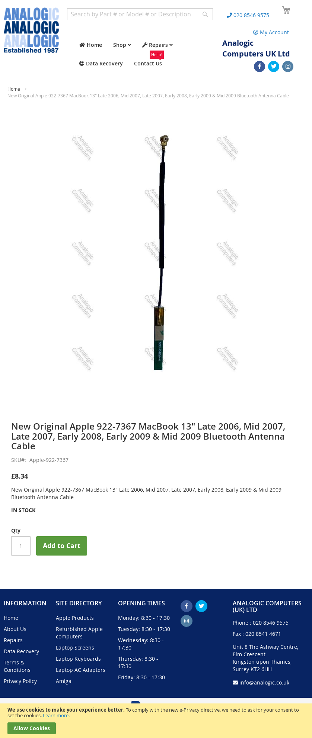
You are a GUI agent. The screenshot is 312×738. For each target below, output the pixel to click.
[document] (156, 720)
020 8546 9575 (271, 622)
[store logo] (31, 30)
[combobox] (140, 14)
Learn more (56, 715)
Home (13, 89)
